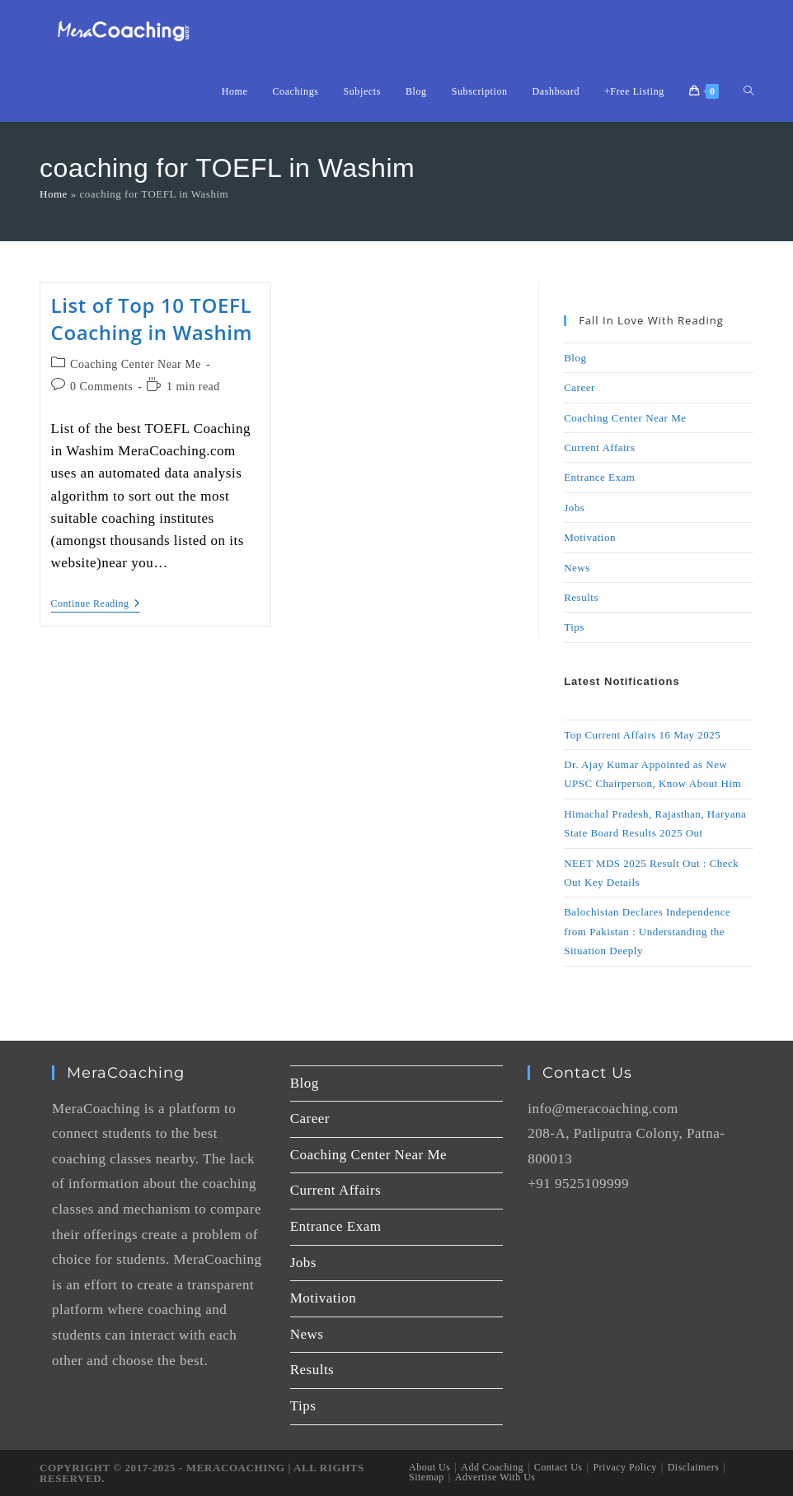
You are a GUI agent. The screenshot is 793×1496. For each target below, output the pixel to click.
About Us (429, 1467)
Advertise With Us (495, 1477)
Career (579, 387)
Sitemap (426, 1477)
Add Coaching (492, 1467)
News (577, 568)
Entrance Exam (599, 477)
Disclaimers (694, 1467)
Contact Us (558, 1467)
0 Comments (101, 386)
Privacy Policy (624, 1467)
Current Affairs (599, 447)
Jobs (574, 507)
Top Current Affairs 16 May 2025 (642, 735)
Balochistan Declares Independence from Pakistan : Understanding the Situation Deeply (647, 931)
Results (581, 597)
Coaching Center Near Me (135, 364)
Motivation (590, 537)
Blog (575, 358)
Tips (574, 627)
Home (54, 194)
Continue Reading (96, 603)
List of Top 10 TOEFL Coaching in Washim (152, 319)
